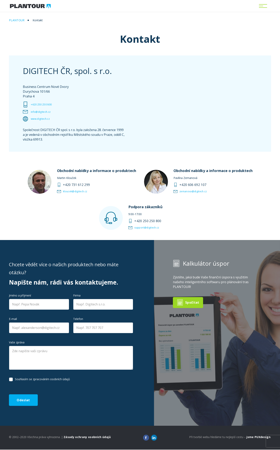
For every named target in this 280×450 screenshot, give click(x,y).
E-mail (13, 319)
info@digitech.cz (43, 112)
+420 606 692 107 (192, 185)
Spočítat (192, 302)
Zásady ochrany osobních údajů (87, 437)
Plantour (17, 20)
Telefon (78, 319)
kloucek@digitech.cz (78, 191)
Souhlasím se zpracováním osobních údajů (42, 379)
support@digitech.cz (150, 227)
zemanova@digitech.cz (196, 191)
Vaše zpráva (16, 342)
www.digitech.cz (43, 119)
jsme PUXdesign (258, 437)
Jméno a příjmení (20, 295)
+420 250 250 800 (44, 104)
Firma (76, 295)
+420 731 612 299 (76, 185)
